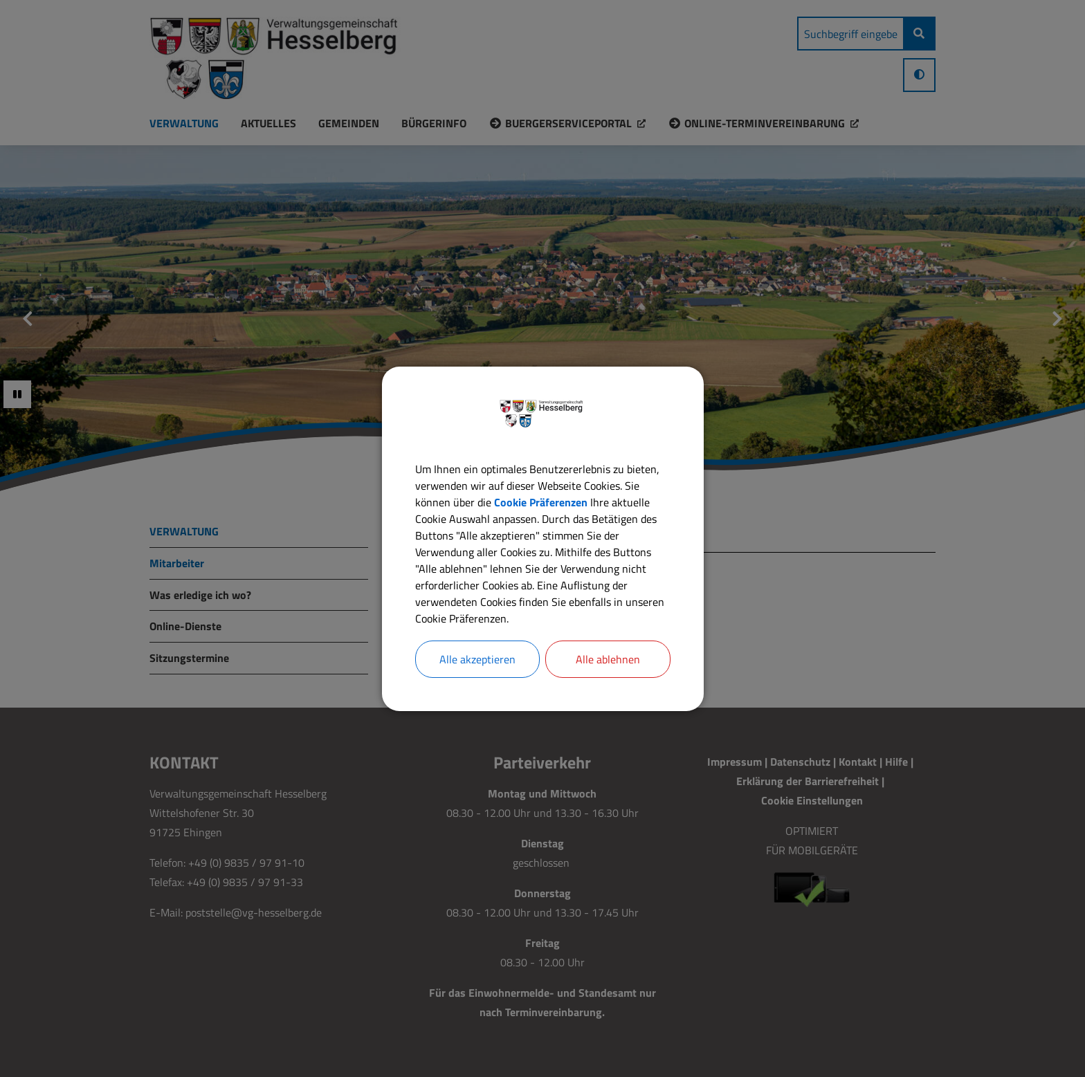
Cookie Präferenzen (540, 502)
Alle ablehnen (608, 659)
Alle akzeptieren (477, 659)
